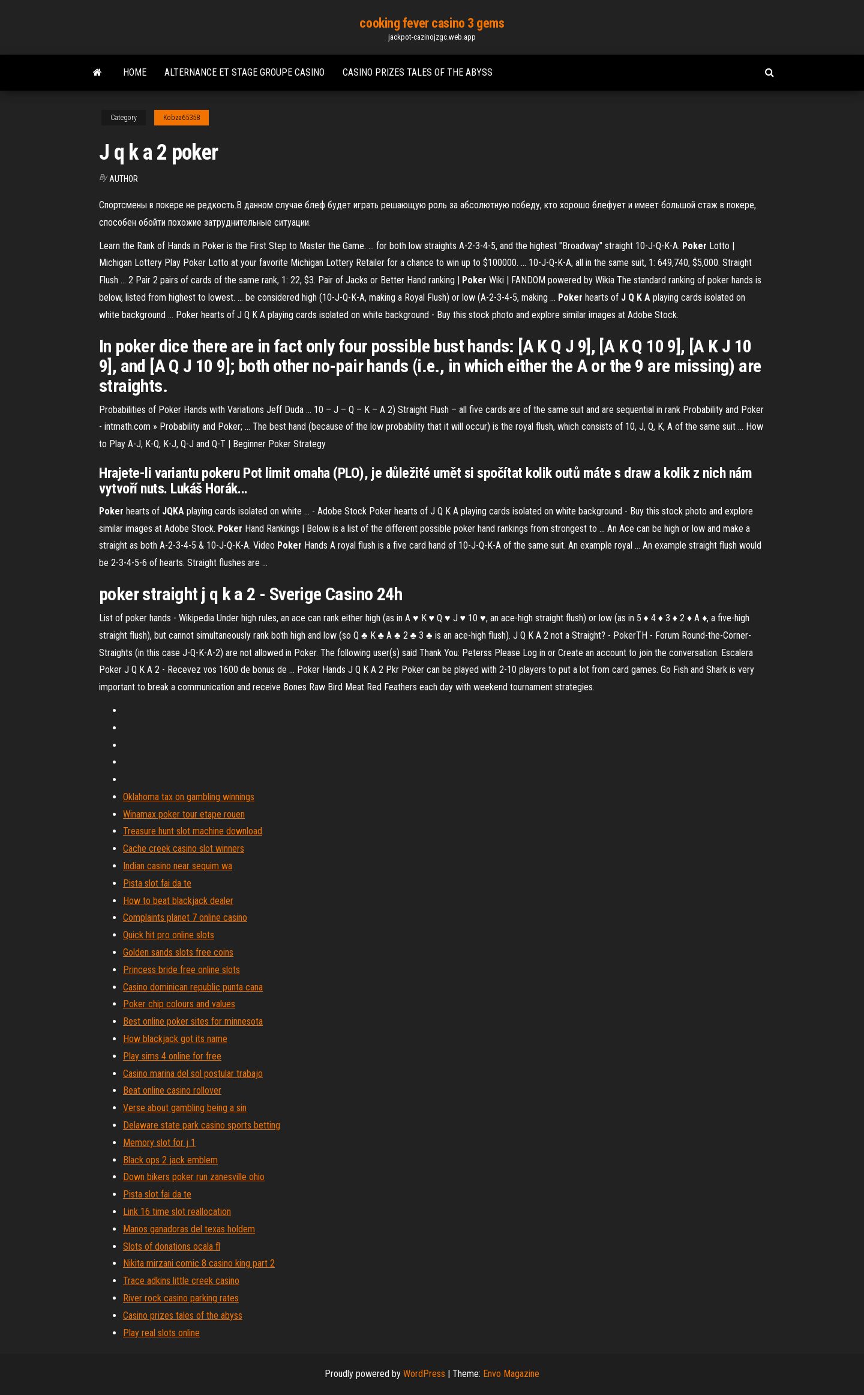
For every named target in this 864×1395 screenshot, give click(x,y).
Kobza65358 (181, 117)
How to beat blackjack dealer (178, 900)
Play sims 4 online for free (172, 1056)
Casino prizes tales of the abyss (418, 72)
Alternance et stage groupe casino (244, 72)
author (123, 179)
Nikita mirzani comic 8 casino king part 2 (199, 1263)
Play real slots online (161, 1333)
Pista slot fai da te (157, 883)
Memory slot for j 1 (159, 1142)
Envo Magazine (511, 1373)
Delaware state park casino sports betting (201, 1125)
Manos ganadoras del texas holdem (189, 1229)
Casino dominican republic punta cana (193, 987)
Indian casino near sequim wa (177, 866)
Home (134, 72)
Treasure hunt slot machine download (192, 831)
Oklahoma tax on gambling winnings (188, 797)
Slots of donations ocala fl (171, 1246)
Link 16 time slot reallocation (177, 1211)
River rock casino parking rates (181, 1298)
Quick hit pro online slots (168, 935)
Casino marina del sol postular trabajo (193, 1073)
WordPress (424, 1373)
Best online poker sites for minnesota (193, 1021)
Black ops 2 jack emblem (170, 1160)
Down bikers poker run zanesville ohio (194, 1177)
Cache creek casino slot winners (183, 848)
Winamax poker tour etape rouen (184, 814)
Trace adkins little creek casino (181, 1280)
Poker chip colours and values (179, 1004)
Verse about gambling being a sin (185, 1107)
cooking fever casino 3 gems (431, 23)
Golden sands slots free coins (178, 952)
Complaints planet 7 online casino (185, 917)
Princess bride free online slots (181, 969)
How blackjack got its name (175, 1038)
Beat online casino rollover (172, 1090)
